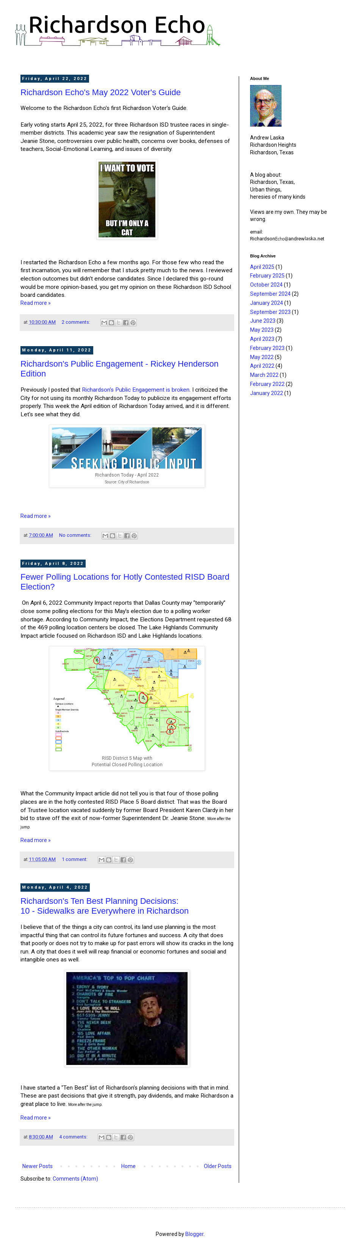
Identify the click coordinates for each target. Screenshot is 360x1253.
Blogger (194, 1234)
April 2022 (262, 366)
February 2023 (267, 348)
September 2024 (270, 294)
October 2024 (266, 285)
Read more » (35, 303)
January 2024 (266, 303)
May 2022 (262, 357)
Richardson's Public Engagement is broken (135, 389)
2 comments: (76, 322)
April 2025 (262, 267)
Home (128, 1166)
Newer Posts (37, 1166)
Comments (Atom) (75, 1179)
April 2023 (262, 339)
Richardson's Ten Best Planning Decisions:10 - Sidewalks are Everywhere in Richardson (104, 906)
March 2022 (264, 375)
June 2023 (262, 321)
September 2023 (270, 312)
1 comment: (75, 859)
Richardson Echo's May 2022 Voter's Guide (100, 92)
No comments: (75, 535)
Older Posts (218, 1166)
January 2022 (266, 393)
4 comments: (74, 1137)
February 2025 (267, 276)
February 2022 (267, 384)
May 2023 (262, 330)
